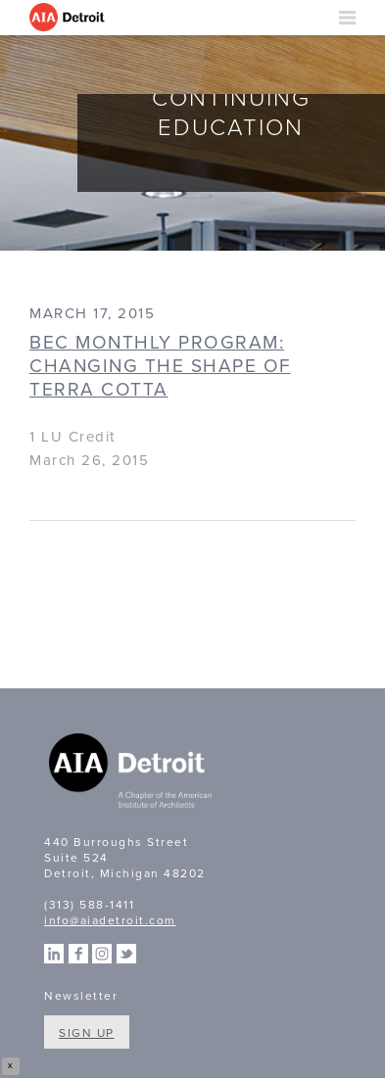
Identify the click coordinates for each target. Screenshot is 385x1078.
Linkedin (54, 953)
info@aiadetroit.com (110, 920)
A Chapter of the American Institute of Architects (132, 773)
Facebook (78, 953)
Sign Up (87, 1033)
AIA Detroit (68, 17)
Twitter (126, 953)
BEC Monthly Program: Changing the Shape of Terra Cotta (160, 366)
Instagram (102, 953)
